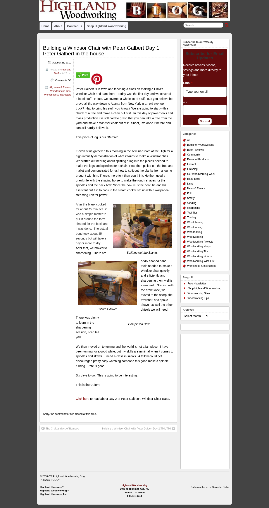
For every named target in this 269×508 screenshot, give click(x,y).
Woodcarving (194, 227)
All (51, 87)
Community (193, 154)
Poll (189, 193)
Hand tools (193, 178)
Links (190, 183)
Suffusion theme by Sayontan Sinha (210, 487)
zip (185, 101)
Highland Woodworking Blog (70, 476)
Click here (82, 398)
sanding (191, 203)
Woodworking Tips (60, 91)
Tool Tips (192, 212)
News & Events (62, 87)
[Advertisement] (200, 400)
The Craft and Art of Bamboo (60, 428)
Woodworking (195, 236)
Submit (205, 121)
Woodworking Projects (200, 241)
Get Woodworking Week (201, 174)
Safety (191, 198)
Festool (191, 164)
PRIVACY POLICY (50, 480)
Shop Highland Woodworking (106, 26)
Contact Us (74, 26)
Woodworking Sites (199, 293)
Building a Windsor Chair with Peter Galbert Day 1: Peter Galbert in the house (102, 50)
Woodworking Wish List (200, 261)
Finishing (192, 169)
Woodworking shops (199, 246)
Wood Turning (195, 222)
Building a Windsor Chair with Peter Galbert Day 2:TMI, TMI (138, 428)
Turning (191, 217)
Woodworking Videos (199, 256)
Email (188, 83)
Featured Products (198, 159)
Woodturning (194, 232)
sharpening (193, 207)
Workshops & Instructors (57, 94)
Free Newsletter (197, 283)
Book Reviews (195, 149)
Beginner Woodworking (200, 144)
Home (45, 26)
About (58, 26)
